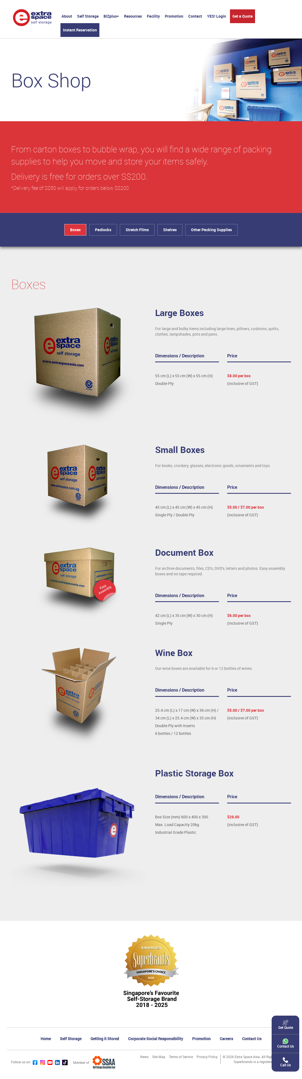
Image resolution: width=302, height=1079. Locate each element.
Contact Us (251, 1038)
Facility (153, 16)
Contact (195, 16)
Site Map (158, 1056)
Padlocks (103, 229)
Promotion (174, 16)
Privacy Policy (207, 1056)
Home (46, 1038)
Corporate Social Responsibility (155, 1038)
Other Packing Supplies (211, 229)
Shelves (170, 229)
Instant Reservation (80, 30)
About (67, 16)
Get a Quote (242, 16)
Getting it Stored (105, 1038)
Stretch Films (137, 229)
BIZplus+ (111, 16)
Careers (226, 1038)
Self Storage (88, 16)
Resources (133, 16)
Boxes (75, 229)
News (144, 1056)
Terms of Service (181, 1056)
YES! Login (216, 16)
